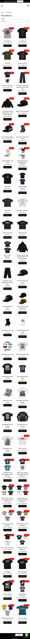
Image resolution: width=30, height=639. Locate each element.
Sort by (2, 18)
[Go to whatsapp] (26, 635)
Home (2, 12)
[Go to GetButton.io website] (26, 637)
